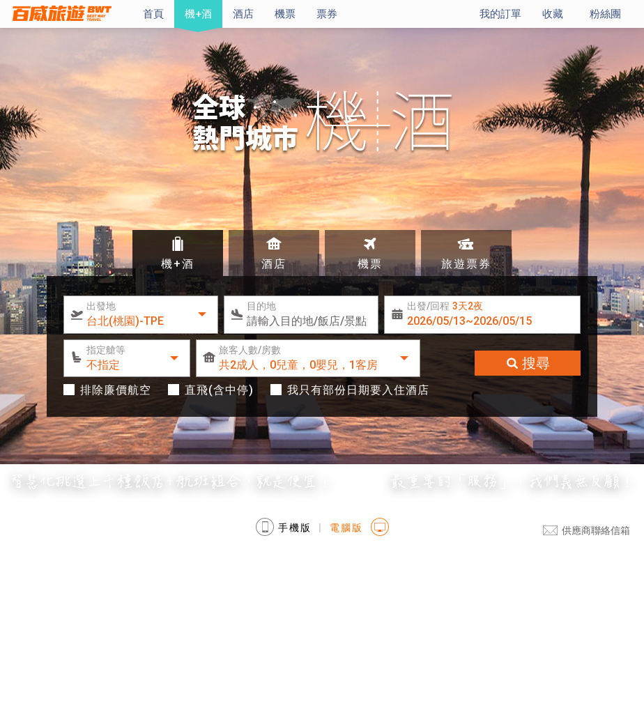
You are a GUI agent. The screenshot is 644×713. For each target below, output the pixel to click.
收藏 (552, 14)
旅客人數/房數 (250, 349)
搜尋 (527, 363)
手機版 (284, 525)
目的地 (261, 306)
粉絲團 (605, 14)
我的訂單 (500, 14)
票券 (326, 14)
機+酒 (198, 14)
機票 (285, 14)
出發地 (101, 306)
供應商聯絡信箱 (586, 530)
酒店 (243, 14)
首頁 (153, 14)
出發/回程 (445, 306)
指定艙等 (105, 349)
